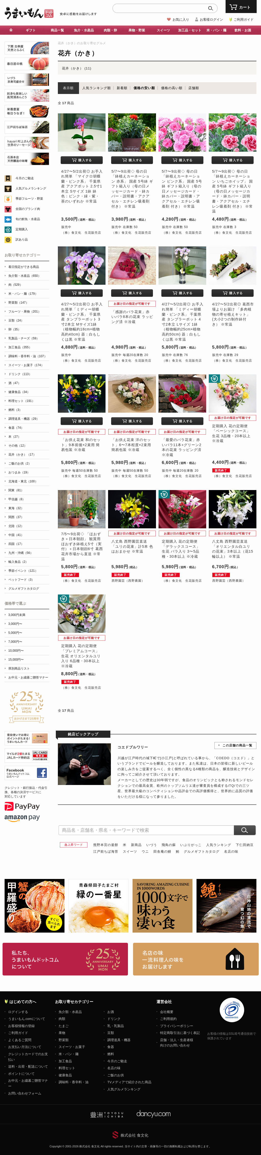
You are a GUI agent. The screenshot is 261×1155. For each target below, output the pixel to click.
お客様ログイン (211, 19)
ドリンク (114, 1019)
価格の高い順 (171, 88)
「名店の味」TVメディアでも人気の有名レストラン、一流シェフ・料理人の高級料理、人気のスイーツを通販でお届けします (196, 959)
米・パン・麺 (216, 30)
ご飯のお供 (115, 1075)
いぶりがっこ (191, 845)
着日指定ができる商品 (23, 267)
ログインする (18, 1012)
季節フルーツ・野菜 (29, 198)
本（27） (14, 436)
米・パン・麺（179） (23, 293)
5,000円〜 (15, 633)
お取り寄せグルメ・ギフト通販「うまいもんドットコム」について (65, 959)
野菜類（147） (18, 302)
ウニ (145, 851)
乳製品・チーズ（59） (23, 338)
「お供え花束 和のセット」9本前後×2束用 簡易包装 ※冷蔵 (81, 445)
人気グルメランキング (31, 188)
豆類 (110, 1033)
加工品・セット (189, 30)
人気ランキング (218, 845)
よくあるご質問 (19, 1040)
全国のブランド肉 (28, 209)
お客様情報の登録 (21, 1026)
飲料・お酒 (242, 30)
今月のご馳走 (25, 178)
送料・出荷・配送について (28, 1066)
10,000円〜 (16, 650)
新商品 (136, 845)
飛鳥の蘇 (169, 845)
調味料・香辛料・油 (73, 1082)
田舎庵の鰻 (162, 851)
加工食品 (65, 1061)
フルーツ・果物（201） (24, 311)
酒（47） (14, 383)
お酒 (110, 1012)
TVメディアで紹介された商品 (129, 1082)
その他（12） (17, 445)
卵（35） (14, 329)
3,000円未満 (16, 615)
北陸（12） (16, 526)
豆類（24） (16, 320)
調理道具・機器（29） (23, 419)
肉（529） (15, 285)
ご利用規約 (168, 1019)
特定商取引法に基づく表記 (180, 1033)
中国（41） (16, 535)
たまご (64, 1026)
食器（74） (16, 428)
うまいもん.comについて (26, 1019)
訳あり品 (22, 239)
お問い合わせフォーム (24, 1093)
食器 (110, 1047)
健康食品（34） (19, 392)
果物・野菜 (136, 30)
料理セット (67, 1068)
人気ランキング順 (96, 88)
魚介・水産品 (84, 30)
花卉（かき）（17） (22, 454)
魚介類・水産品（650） (24, 276)
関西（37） (16, 517)
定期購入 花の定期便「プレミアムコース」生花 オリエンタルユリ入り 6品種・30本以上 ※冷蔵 (81, 656)
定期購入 (22, 229)
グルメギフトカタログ (201, 851)
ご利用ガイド (244, 19)
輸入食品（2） (18, 562)
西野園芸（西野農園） (128, 580)
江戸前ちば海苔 (105, 851)
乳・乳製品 (115, 1026)
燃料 (110, 1054)
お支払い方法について (24, 1047)
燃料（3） (15, 410)
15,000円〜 (16, 659)
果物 (62, 1033)
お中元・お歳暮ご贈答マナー (28, 677)
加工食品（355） (20, 347)
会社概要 (166, 1012)
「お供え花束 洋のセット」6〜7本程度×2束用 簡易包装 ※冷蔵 (131, 445)
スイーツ (163, 30)
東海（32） (16, 508)
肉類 (62, 1019)
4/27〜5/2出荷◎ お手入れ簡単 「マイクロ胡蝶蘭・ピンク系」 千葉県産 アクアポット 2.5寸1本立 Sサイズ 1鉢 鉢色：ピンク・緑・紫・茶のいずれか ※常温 (82, 186)
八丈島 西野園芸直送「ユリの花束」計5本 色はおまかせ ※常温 (132, 546)
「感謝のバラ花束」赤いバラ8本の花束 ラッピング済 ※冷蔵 (132, 317)
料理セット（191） (21, 401)
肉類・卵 (110, 30)
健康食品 (65, 1075)
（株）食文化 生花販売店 (81, 232)
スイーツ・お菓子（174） (26, 365)
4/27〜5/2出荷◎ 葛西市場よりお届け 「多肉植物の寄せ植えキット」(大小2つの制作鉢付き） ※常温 (233, 314)
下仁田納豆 (245, 845)
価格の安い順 (144, 88)
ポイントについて (21, 1074)
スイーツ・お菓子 (72, 1047)
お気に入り (181, 19)
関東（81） (16, 490)
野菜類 (64, 1040)
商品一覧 (57, 30)
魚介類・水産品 (70, 1012)
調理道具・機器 (118, 1040)
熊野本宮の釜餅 (105, 845)
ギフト (31, 30)
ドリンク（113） (20, 374)
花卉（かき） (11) (77, 68)
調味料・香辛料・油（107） (27, 356)
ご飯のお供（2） (20, 463)
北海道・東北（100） (23, 481)
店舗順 (193, 88)
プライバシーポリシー (176, 1026)
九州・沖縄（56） (20, 553)
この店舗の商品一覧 (237, 745)
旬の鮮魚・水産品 (28, 219)
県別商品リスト (19, 668)
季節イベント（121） (23, 571)
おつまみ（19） (19, 472)
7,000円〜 (15, 642)
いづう (151, 845)
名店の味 (231, 851)
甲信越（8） (16, 499)
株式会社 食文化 (134, 1135)
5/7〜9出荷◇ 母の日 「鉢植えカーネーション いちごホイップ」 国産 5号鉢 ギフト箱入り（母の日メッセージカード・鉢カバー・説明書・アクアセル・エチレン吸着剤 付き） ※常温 (232, 191)
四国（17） (16, 544)
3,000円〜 (15, 624)
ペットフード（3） (21, 579)
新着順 (122, 88)
